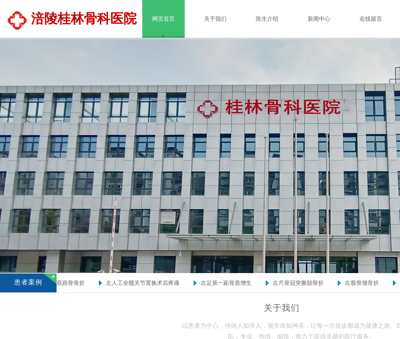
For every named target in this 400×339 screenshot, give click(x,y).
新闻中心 (319, 19)
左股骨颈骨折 (364, 283)
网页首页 (163, 19)
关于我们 (215, 19)
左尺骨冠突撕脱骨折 (300, 283)
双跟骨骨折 (72, 283)
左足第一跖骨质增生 (228, 283)
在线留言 (370, 19)
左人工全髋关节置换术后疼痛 (144, 283)
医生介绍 (267, 19)
